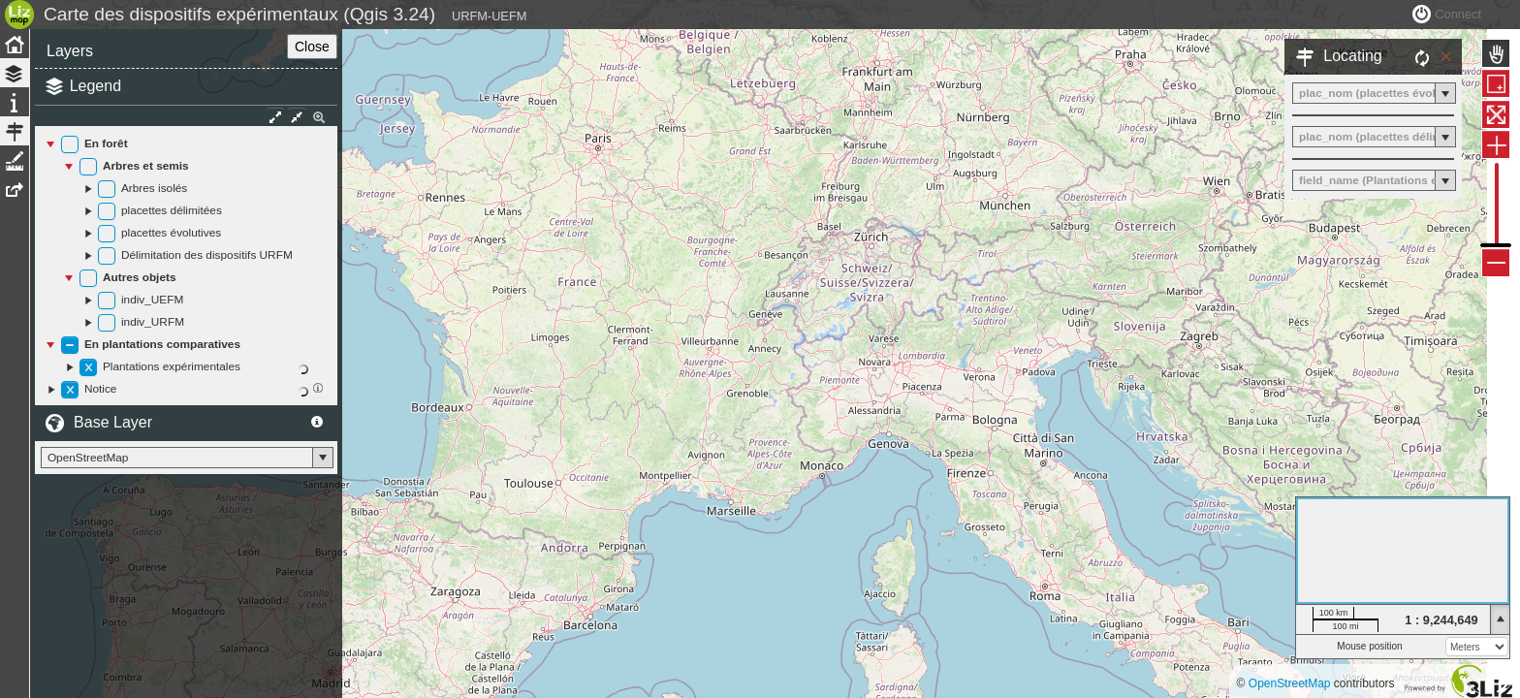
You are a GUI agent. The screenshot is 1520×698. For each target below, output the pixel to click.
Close (302, 90)
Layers (70, 94)
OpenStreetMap (1290, 683)
